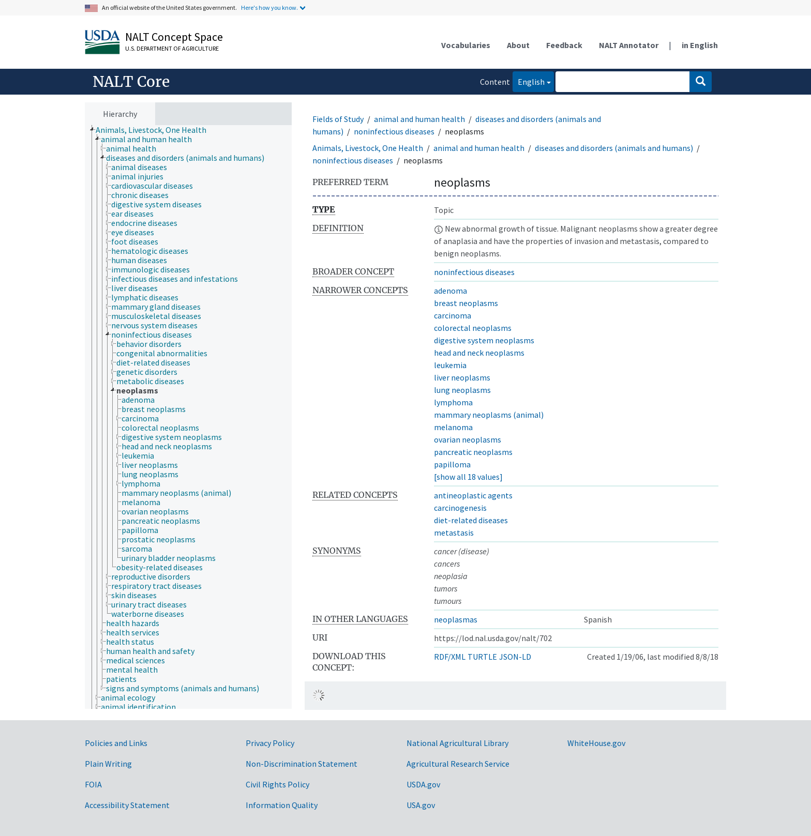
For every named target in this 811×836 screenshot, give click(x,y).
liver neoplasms (462, 377)
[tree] (188, 417)
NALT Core (131, 81)
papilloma (452, 464)
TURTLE (482, 656)
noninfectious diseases (394, 131)
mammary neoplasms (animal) (489, 414)
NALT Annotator (628, 45)
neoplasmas (455, 619)
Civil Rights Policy (277, 784)
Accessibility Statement (127, 805)
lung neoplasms (462, 390)
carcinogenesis (460, 508)
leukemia (450, 365)
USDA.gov (423, 784)
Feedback (564, 45)
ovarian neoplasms (467, 439)
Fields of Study (338, 119)
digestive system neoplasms (484, 340)
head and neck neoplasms (479, 352)
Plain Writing (108, 763)
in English (700, 45)
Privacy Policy (270, 743)
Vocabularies (465, 45)
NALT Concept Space (174, 36)
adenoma (450, 290)
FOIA (93, 784)
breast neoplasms (466, 303)
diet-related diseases (471, 520)
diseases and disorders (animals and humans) (614, 148)
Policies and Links (116, 743)
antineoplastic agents (473, 495)
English (529, 81)
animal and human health (419, 119)
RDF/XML (449, 656)
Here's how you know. (269, 7)
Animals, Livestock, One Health (367, 148)
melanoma (453, 427)
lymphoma (453, 402)
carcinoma (452, 315)
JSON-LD (515, 656)
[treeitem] (155, 129)
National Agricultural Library (457, 743)
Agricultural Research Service (458, 763)
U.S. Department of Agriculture (172, 48)
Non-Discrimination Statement (301, 763)
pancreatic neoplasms (473, 452)
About (518, 45)
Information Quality (282, 805)
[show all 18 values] (468, 477)
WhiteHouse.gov (596, 743)
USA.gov (421, 805)
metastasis (454, 532)
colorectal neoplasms (473, 328)
